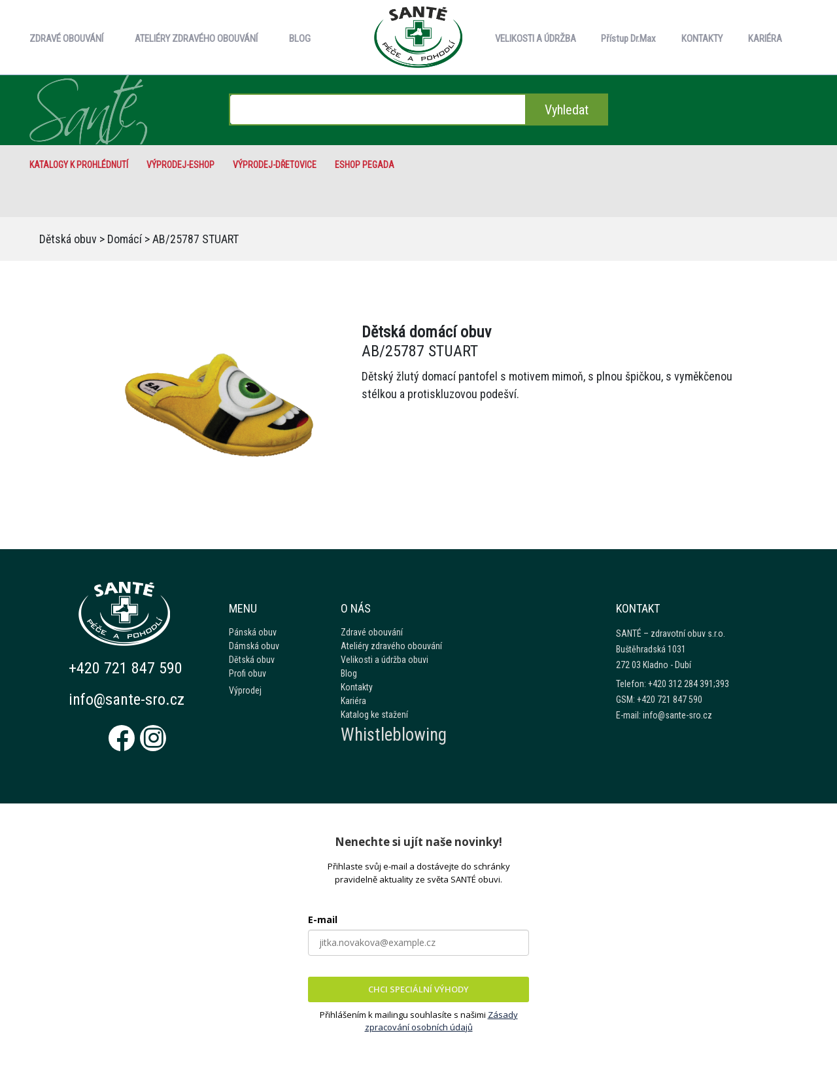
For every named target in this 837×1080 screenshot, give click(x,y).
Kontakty (357, 687)
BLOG (300, 38)
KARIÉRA (765, 38)
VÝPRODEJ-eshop (180, 165)
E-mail (322, 919)
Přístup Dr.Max (628, 38)
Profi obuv (247, 673)
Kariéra (353, 701)
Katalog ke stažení (374, 714)
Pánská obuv (253, 632)
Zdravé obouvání (372, 632)
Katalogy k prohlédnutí (78, 165)
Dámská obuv (254, 646)
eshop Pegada (364, 165)
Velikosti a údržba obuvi (384, 659)
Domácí (124, 239)
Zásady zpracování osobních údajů (441, 1021)
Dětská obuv (68, 239)
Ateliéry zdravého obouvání (391, 646)
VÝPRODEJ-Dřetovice (274, 165)
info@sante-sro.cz (126, 699)
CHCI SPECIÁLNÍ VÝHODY (418, 989)
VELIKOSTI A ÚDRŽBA (535, 38)
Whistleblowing (394, 734)
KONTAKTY (702, 38)
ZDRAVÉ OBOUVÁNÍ (66, 38)
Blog (349, 673)
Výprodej (245, 690)
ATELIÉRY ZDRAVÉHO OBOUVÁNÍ (196, 38)
